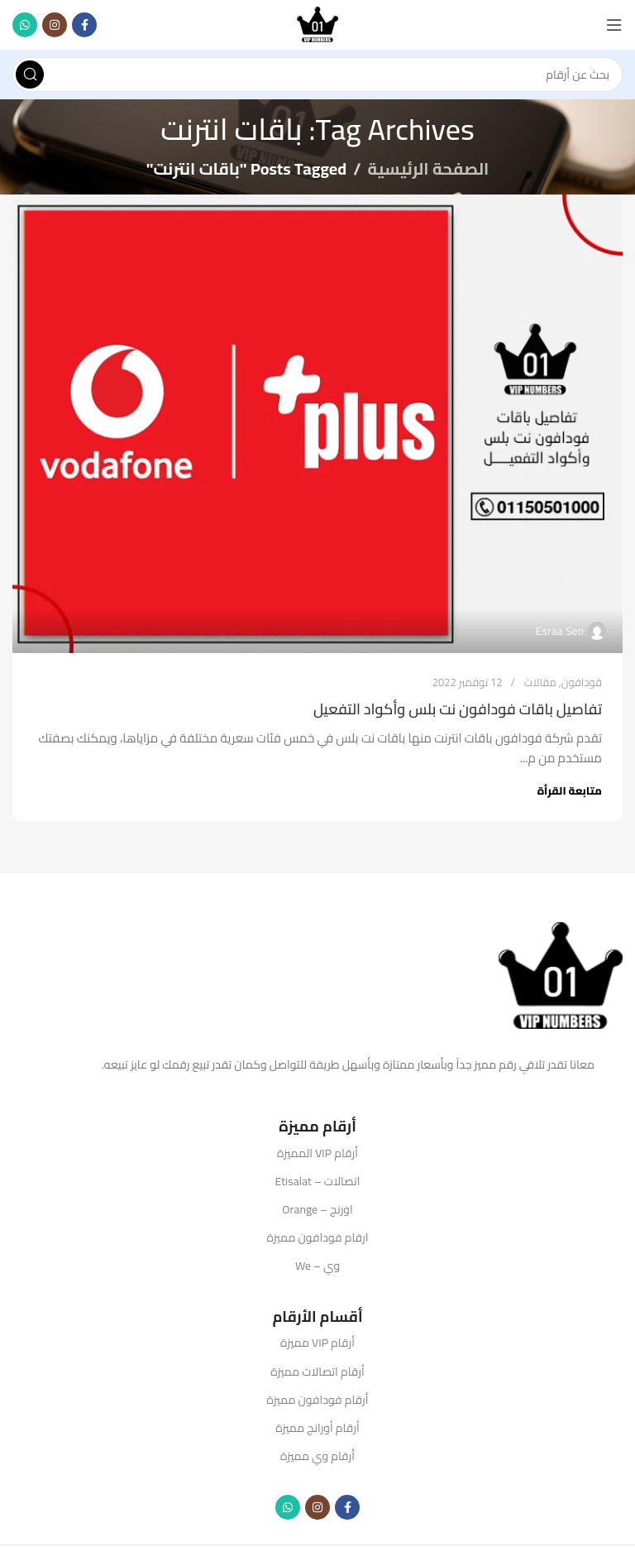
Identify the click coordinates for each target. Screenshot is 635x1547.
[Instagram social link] (54, 24)
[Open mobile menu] (614, 24)
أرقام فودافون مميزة (318, 1399)
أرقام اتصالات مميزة (317, 1371)
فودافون (581, 682)
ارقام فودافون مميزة (318, 1237)
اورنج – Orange (317, 1209)
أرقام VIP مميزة (317, 1342)
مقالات (540, 682)
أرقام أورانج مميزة (317, 1428)
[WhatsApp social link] (24, 24)
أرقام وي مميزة (317, 1456)
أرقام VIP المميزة (317, 1153)
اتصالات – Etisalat (317, 1181)
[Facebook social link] (84, 24)
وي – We (317, 1265)
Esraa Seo (560, 631)
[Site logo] (317, 24)
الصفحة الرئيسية (428, 168)
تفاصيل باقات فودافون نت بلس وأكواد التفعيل (457, 709)
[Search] (317, 74)
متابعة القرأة (569, 790)
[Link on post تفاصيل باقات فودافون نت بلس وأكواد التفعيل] (317, 424)
